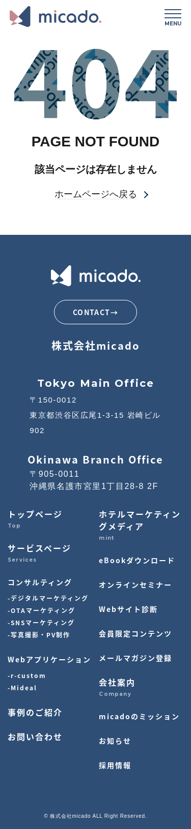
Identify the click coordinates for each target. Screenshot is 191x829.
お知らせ (115, 740)
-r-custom (27, 675)
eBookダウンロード (137, 560)
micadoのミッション (139, 716)
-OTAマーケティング (41, 610)
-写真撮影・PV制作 (39, 634)
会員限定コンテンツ (135, 633)
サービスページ (39, 548)
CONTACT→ (95, 312)
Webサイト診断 (128, 609)
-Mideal (22, 687)
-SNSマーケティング (41, 622)
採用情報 (115, 765)
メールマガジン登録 (135, 658)
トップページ (35, 514)
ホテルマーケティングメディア (140, 520)
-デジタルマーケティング (48, 598)
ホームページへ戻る (95, 194)
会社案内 (117, 682)
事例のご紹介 (35, 712)
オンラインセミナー (135, 584)
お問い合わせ (35, 736)
